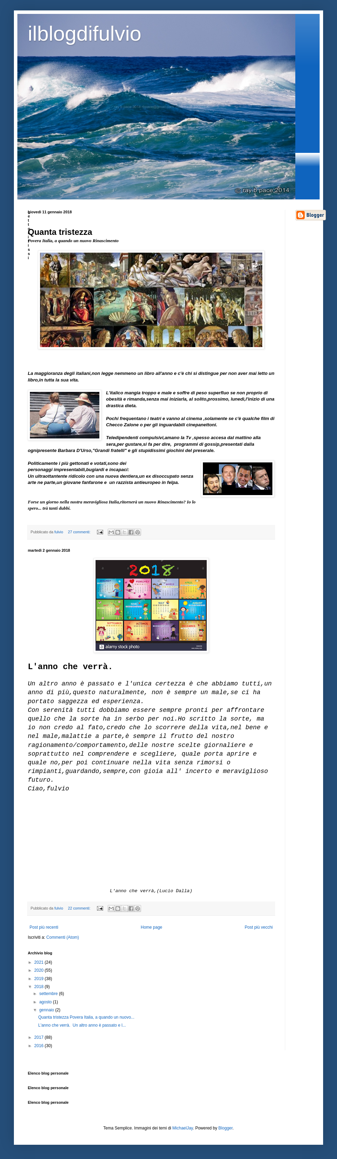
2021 (39, 962)
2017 (39, 1037)
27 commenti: (79, 532)
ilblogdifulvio (84, 33)
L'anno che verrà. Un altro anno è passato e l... (82, 1025)
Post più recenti (44, 927)
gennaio (47, 1010)
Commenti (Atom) (62, 937)
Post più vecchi (259, 927)
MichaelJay (182, 1128)
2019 (39, 978)
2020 (39, 970)
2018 (39, 986)
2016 (39, 1045)
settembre (49, 993)
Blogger (226, 1128)
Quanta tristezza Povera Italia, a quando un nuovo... (86, 1017)
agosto (46, 1002)
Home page (151, 927)
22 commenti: (79, 908)
